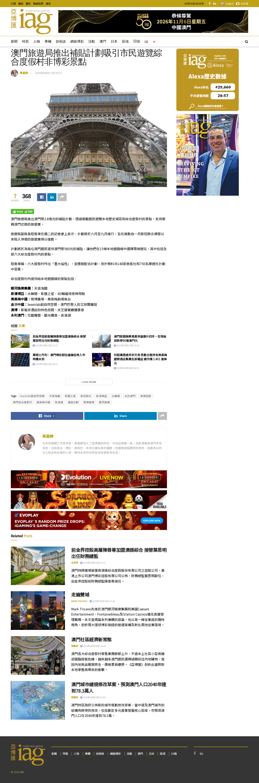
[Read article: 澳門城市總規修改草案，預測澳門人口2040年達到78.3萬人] (38, 700)
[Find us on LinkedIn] (214, 3)
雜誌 (20, 3)
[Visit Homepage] (31, 21)
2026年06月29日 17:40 (102, 601)
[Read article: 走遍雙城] (38, 610)
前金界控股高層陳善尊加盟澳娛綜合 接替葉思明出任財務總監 (59, 338)
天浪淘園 (54, 396)
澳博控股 (145, 396)
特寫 (25, 41)
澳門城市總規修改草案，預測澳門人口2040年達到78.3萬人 (118, 687)
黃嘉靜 (24, 73)
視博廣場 (88, 402)
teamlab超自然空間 (32, 396)
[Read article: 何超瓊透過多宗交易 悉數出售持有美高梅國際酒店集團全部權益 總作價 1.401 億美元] (101, 359)
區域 (125, 41)
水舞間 (116, 396)
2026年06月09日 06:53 (126, 368)
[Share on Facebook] (41, 197)
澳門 (103, 41)
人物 (36, 41)
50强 (136, 41)
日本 (114, 41)
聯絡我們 (38, 3)
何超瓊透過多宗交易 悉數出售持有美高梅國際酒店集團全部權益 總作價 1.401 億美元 (140, 359)
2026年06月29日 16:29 (93, 697)
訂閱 (13, 3)
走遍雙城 (80, 594)
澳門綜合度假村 (22, 402)
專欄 (48, 41)
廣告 (48, 3)
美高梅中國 (43, 402)
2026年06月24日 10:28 (126, 345)
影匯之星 (70, 396)
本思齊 (74, 562)
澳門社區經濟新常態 (91, 639)
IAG (22, 772)
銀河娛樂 (104, 402)
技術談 (61, 41)
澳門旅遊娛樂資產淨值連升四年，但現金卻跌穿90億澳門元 (140, 338)
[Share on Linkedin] (51, 197)
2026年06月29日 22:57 (45, 345)
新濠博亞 (101, 396)
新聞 (14, 41)
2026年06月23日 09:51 (45, 364)
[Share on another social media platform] (62, 197)
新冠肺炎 (86, 396)
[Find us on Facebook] (209, 3)
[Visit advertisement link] (153, 21)
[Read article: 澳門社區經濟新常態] (38, 655)
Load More (89, 382)
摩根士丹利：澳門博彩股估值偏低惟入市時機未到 (59, 357)
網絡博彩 (77, 41)
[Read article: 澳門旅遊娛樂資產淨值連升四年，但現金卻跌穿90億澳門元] (101, 341)
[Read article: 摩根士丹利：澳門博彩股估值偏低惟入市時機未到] (20, 359)
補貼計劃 (73, 402)
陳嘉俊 (74, 646)
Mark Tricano (79, 601)
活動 (91, 41)
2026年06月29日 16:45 (93, 646)
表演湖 (59, 402)
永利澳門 (130, 396)
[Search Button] (246, 41)
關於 (28, 3)
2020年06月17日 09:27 (48, 73)
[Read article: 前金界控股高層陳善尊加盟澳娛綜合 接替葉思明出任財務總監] (20, 341)
